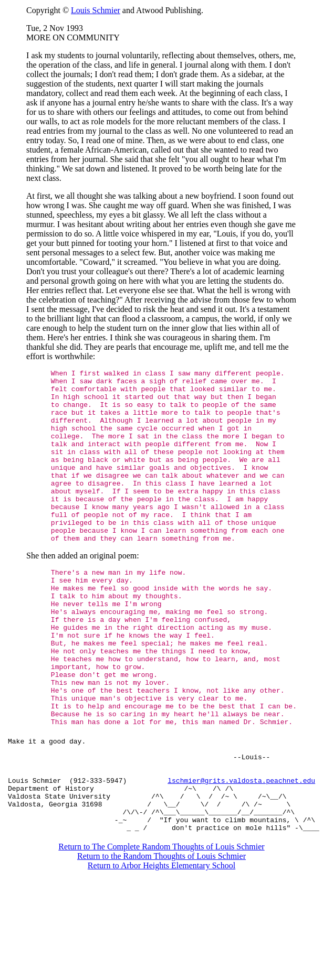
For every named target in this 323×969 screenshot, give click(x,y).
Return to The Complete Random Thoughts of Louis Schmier (161, 931)
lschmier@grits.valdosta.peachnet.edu (241, 855)
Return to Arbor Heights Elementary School (161, 950)
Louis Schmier (95, 10)
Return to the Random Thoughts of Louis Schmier (161, 940)
